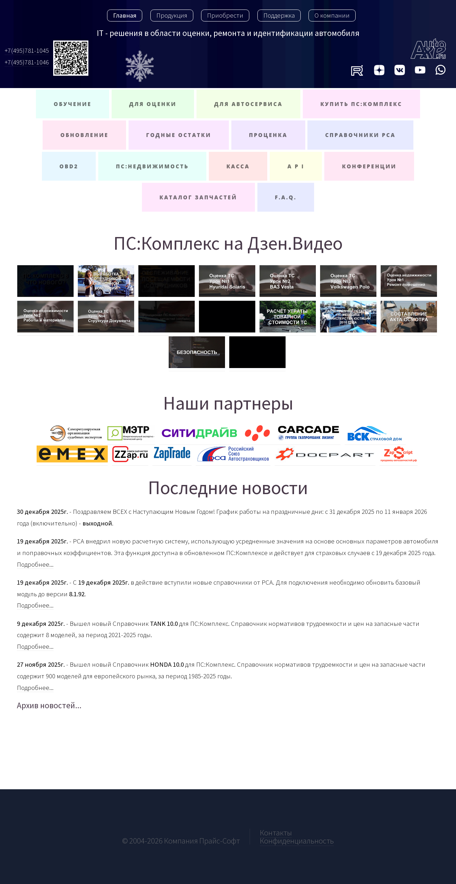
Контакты (276, 833)
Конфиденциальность (297, 841)
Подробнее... (35, 564)
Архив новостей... (49, 705)
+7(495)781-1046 (27, 62)
